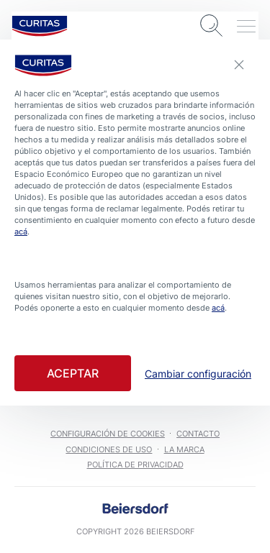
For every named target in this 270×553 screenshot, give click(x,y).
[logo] (40, 26)
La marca (184, 449)
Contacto (198, 434)
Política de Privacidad (135, 465)
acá (20, 232)
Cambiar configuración (198, 374)
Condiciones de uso (109, 449)
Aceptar (73, 373)
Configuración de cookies (107, 434)
